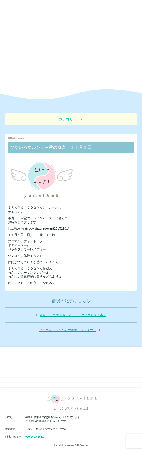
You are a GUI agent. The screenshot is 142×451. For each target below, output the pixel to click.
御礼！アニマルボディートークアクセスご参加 (73, 315)
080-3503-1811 (34, 436)
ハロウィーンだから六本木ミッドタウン (67, 330)
